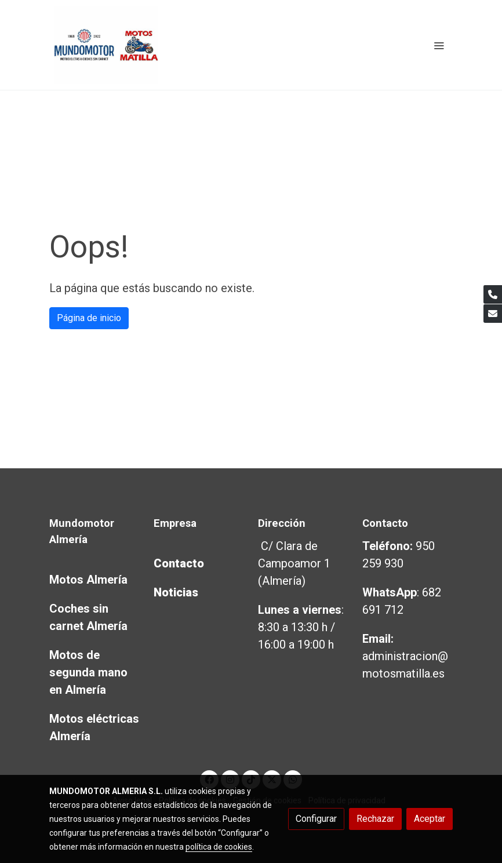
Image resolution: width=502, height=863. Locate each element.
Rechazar (375, 818)
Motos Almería (88, 580)
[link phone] (492, 294)
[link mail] (492, 313)
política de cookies (218, 846)
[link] (106, 45)
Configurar (316, 818)
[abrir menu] (438, 45)
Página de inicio (89, 317)
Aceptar (429, 818)
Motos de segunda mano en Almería (88, 672)
